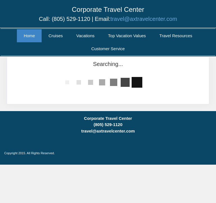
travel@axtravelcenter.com (144, 19)
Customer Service (108, 48)
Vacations (85, 35)
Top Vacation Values (127, 35)
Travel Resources (175, 35)
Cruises (55, 35)
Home (29, 35)
